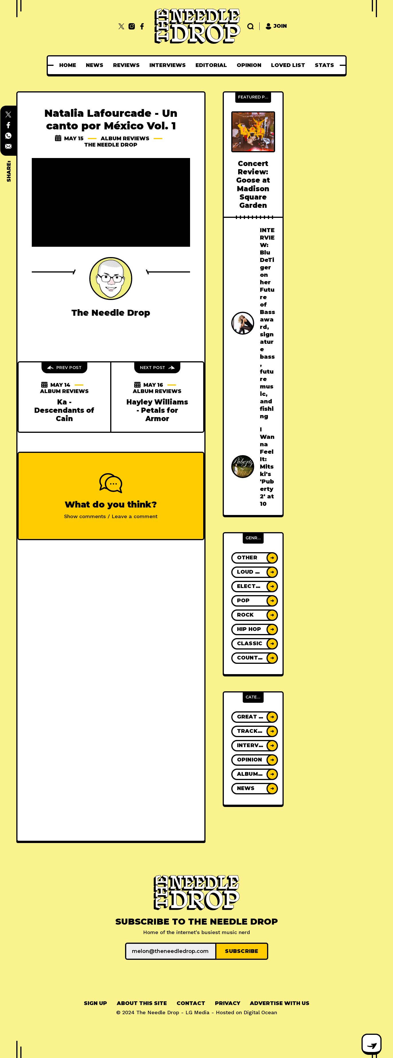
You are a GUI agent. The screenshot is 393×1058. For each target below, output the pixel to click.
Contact (191, 1003)
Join (276, 26)
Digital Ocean (260, 1012)
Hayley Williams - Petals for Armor (157, 410)
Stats (324, 65)
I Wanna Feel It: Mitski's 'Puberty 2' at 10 (267, 466)
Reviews (126, 65)
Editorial (211, 65)
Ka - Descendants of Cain (64, 410)
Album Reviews (125, 138)
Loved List (288, 65)
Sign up (95, 1003)
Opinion (249, 65)
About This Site (142, 1003)
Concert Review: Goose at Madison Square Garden (253, 184)
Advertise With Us (279, 1003)
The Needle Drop (110, 145)
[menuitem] (67, 65)
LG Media (197, 1012)
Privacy (227, 1003)
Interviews (167, 65)
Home (67, 65)
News (94, 65)
